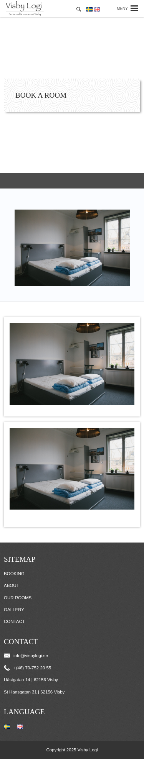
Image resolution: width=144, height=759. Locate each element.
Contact (14, 621)
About (11, 585)
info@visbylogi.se (26, 655)
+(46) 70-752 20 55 (27, 668)
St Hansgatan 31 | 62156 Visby (34, 692)
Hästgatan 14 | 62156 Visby (31, 679)
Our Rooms (17, 597)
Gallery (14, 609)
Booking (14, 573)
